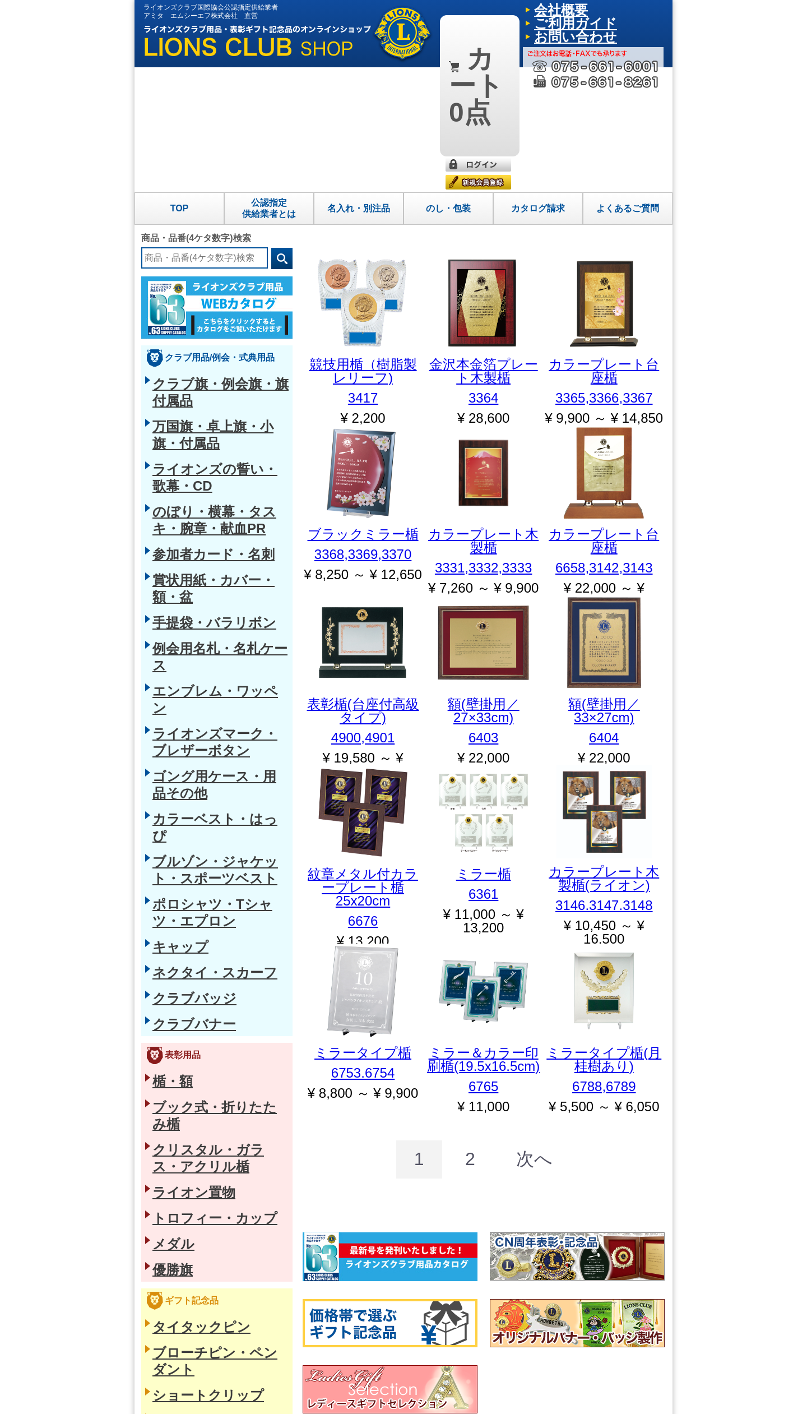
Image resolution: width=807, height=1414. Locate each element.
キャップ (168, 528)
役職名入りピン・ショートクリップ (215, 872)
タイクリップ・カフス (191, 891)
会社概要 (545, 8)
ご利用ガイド (588, 8)
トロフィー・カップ (187, 709)
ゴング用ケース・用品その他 (203, 442)
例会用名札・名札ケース (195, 386)
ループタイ (172, 909)
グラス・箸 (172, 1116)
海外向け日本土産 (183, 1135)
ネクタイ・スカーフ (187, 546)
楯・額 (164, 634)
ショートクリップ (183, 834)
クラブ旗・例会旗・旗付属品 (203, 255)
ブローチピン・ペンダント (199, 816)
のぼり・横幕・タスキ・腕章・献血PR (220, 311)
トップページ (465, 1328)
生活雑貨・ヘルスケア (191, 1060)
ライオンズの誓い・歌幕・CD (205, 292)
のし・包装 (448, 83)
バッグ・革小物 (179, 947)
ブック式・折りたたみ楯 (195, 653)
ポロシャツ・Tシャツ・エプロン (209, 509)
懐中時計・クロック (187, 1004)
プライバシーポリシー (274, 1397)
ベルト (164, 929)
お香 (160, 1097)
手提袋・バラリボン (187, 367)
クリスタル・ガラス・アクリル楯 (211, 672)
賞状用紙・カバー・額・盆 (199, 349)
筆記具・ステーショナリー (199, 966)
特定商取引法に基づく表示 (189, 1397)
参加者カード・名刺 (187, 330)
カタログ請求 (538, 83)
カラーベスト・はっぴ (191, 462)
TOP (179, 83)
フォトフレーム (179, 985)
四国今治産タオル (183, 1079)
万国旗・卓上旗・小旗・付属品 (207, 274)
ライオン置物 (176, 690)
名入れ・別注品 (358, 83)
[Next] (512, 1026)
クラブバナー (176, 584)
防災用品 (168, 1041)
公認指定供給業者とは (269, 83)
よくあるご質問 (627, 83)
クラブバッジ (176, 565)
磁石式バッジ (176, 853)
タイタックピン (179, 797)
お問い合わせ (637, 8)
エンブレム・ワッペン (191, 405)
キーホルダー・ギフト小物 (199, 1022)
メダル (164, 728)
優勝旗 (164, 747)
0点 (471, 16)
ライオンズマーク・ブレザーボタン (215, 424)
